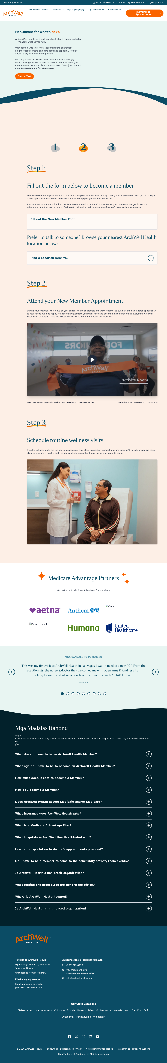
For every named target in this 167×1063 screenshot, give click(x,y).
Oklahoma (68, 1016)
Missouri (93, 1010)
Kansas (81, 1010)
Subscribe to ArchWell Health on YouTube (137, 402)
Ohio (146, 1010)
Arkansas (46, 1010)
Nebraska (105, 1010)
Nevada (118, 1010)
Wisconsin (99, 1016)
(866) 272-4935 (74, 965)
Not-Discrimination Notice (99, 1048)
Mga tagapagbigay (75, 9)
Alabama (23, 1010)
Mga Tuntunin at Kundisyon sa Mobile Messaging (83, 1054)
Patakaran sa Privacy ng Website (133, 1048)
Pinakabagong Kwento (27, 979)
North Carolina (133, 1010)
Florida (71, 1010)
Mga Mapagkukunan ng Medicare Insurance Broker (32, 966)
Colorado (59, 1010)
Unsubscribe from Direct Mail (30, 972)
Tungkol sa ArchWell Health (30, 960)
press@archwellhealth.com (28, 987)
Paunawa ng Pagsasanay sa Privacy (64, 1048)
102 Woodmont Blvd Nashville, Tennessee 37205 (80, 972)
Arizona (34, 1010)
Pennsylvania (83, 1016)
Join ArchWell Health (38, 9)
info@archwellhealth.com (79, 978)
